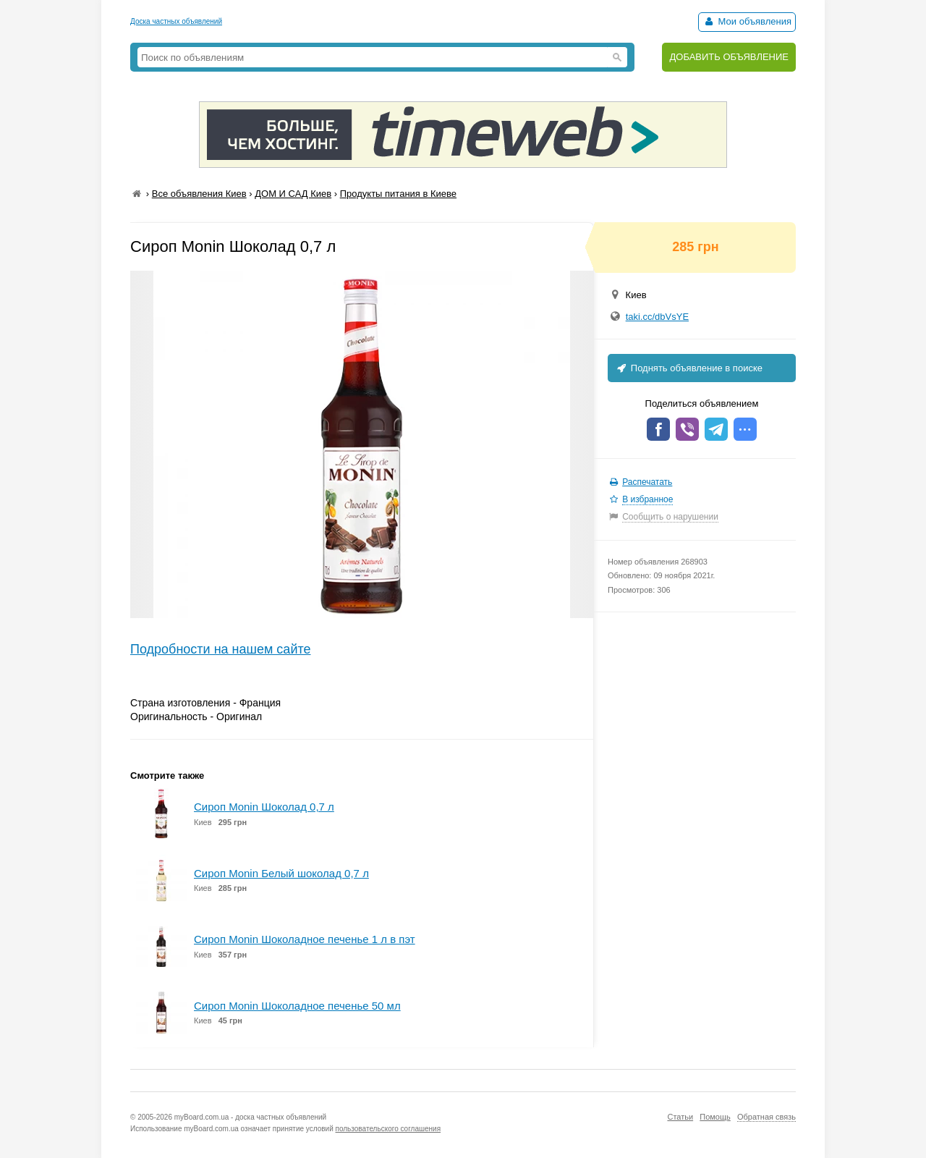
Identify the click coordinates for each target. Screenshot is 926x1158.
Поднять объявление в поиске (689, 368)
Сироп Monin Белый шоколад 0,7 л (281, 873)
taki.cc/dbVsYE (657, 316)
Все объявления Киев (199, 193)
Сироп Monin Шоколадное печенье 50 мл (297, 1005)
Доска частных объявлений (176, 21)
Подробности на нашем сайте (220, 649)
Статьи (680, 1116)
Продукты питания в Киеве (398, 193)
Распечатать (647, 482)
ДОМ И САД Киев (293, 193)
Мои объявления (746, 21)
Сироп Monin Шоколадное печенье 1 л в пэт (304, 939)
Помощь (715, 1116)
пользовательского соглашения (388, 1129)
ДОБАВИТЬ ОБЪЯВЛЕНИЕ (729, 56)
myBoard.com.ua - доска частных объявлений (250, 1117)
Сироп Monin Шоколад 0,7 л (264, 806)
